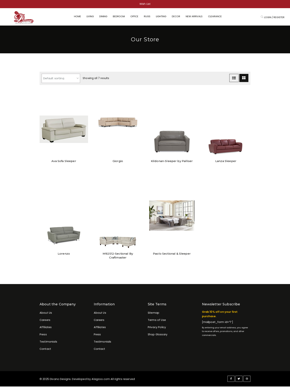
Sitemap (153, 313)
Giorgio (118, 161)
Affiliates (46, 328)
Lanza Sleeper (226, 161)
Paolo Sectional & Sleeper (171, 254)
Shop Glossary (157, 335)
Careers (45, 320)
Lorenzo (64, 254)
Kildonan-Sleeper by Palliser (172, 161)
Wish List (145, 4)
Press (43, 335)
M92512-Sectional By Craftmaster (118, 254)
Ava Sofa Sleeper (64, 161)
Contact (45, 349)
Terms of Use (157, 320)
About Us (46, 313)
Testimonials (48, 342)
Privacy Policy (157, 328)
